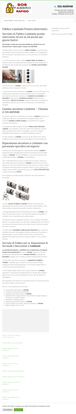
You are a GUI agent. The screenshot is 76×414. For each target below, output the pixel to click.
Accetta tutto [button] (18, 409)
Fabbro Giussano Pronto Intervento (10, 349)
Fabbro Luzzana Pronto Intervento (13, 371)
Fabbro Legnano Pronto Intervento (10, 391)
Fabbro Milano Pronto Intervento (14, 20)
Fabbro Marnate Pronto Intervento (13, 377)
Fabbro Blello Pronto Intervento (12, 343)
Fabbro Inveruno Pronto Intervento (10, 364)
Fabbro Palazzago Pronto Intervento (10, 357)
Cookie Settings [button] (7, 409)
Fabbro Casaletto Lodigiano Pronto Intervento (11, 336)
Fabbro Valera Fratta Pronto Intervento (11, 383)
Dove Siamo (32, 20)
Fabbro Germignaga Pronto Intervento (11, 398)
